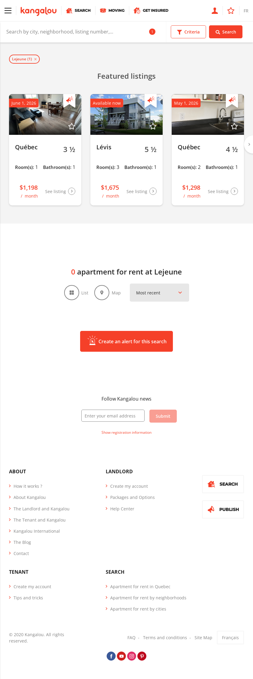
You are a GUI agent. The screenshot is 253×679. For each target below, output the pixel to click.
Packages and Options (132, 497)
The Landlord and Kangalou (42, 509)
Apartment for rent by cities (138, 609)
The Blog (22, 542)
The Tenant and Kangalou (40, 520)
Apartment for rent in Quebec (140, 586)
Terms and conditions (165, 637)
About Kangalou (30, 497)
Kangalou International (37, 531)
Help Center (122, 509)
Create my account (129, 486)
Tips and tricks (28, 598)
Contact (21, 553)
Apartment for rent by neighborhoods (148, 598)
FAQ (131, 637)
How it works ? (28, 486)
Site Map (203, 637)
